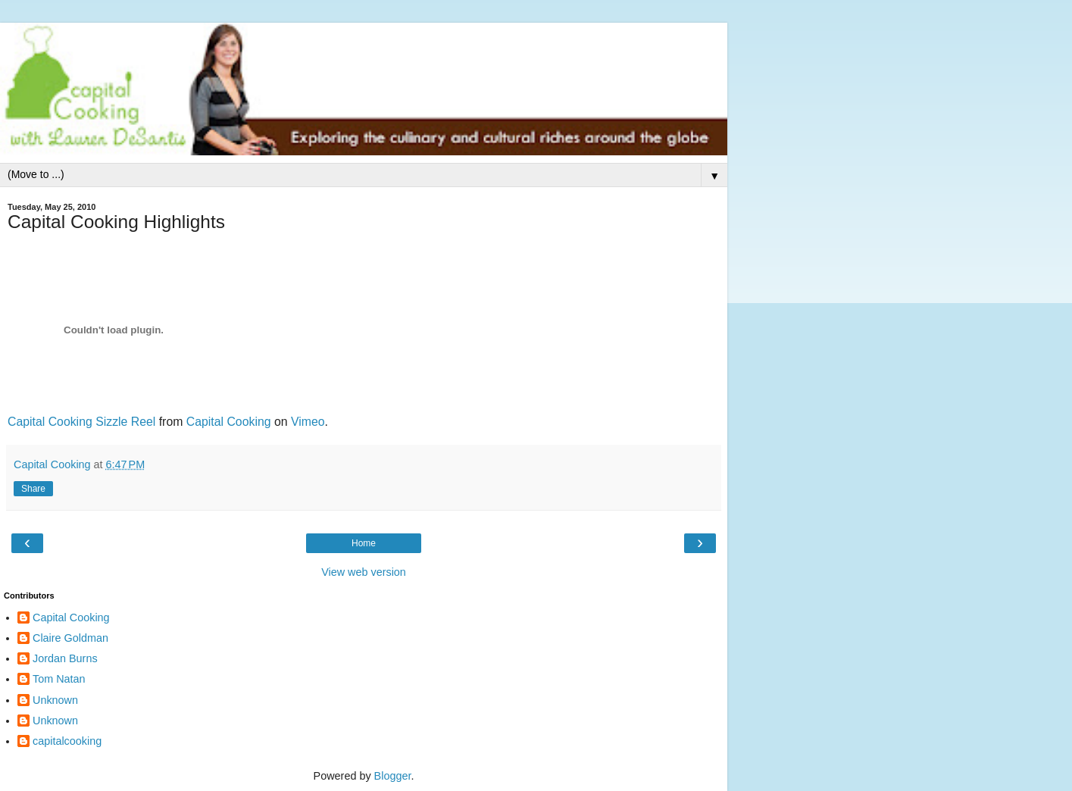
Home (364, 543)
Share (33, 488)
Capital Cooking (228, 421)
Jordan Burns (65, 658)
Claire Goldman (70, 638)
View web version (363, 572)
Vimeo (308, 421)
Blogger (392, 776)
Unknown (55, 700)
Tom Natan (59, 679)
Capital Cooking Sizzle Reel (81, 421)
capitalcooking (67, 741)
